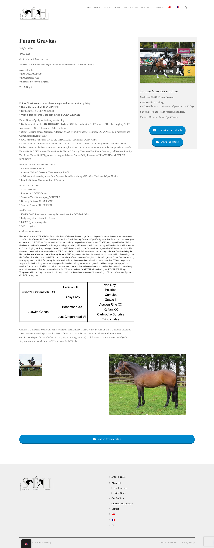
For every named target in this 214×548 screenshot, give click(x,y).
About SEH (116, 483)
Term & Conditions (168, 542)
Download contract (167, 141)
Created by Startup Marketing (37, 542)
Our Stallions (117, 498)
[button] (186, 7)
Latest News (119, 493)
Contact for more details (167, 130)
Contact (115, 509)
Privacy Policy (188, 542)
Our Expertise (120, 488)
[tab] (76, 232)
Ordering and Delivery (122, 503)
